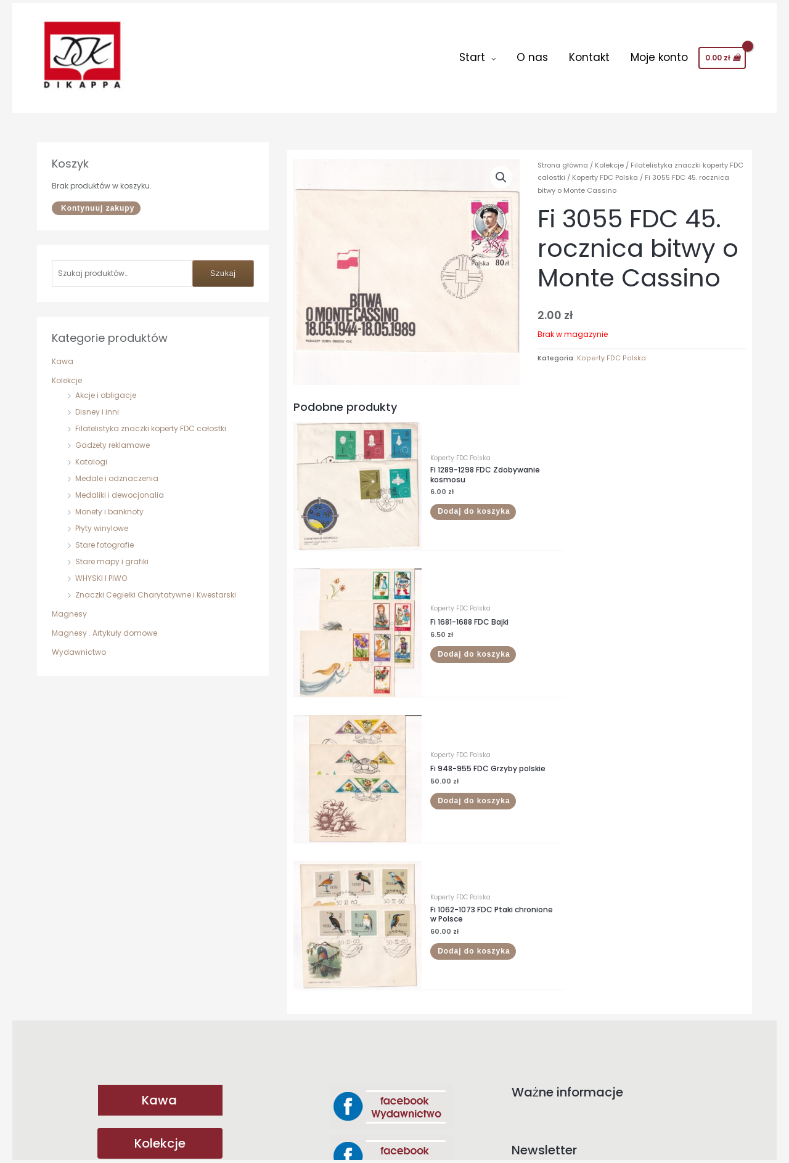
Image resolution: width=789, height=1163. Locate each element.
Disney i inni (97, 403)
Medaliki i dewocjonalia (119, 486)
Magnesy (69, 605)
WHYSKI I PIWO (101, 569)
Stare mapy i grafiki (112, 553)
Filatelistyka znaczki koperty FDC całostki (150, 420)
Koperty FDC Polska (605, 169)
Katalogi (91, 453)
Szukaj (223, 265)
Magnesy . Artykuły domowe (104, 624)
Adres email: (629, 859)
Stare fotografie (104, 536)
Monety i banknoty (109, 503)
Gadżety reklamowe (112, 436)
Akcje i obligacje (105, 386)
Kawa (62, 352)
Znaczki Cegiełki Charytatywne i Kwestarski (155, 586)
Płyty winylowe (101, 519)
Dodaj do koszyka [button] (449, 489)
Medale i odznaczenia (116, 469)
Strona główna (563, 157)
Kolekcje (67, 372)
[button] (501, 169)
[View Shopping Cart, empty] (722, 54)
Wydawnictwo (79, 643)
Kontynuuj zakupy (97, 199)
